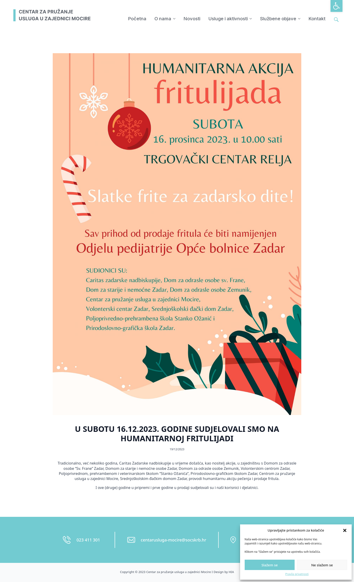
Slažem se (269, 565)
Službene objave (278, 18)
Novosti (191, 18)
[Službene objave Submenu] (299, 19)
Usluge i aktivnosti (228, 18)
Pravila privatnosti (297, 574)
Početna (137, 18)
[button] (336, 6)
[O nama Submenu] (174, 19)
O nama (162, 18)
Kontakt (316, 18)
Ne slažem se (322, 565)
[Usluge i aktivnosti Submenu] (251, 19)
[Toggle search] (336, 20)
